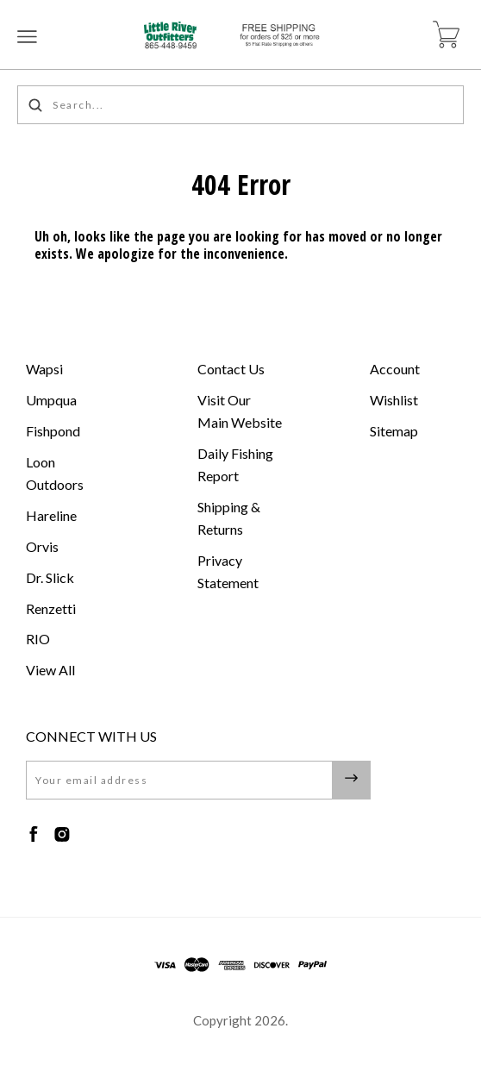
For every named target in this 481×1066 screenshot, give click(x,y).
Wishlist (394, 400)
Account (395, 369)
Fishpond (53, 431)
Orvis (42, 546)
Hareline (51, 515)
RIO (38, 638)
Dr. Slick (50, 577)
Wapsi (44, 369)
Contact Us (231, 369)
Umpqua (51, 400)
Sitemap (394, 431)
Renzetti (51, 608)
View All (50, 670)
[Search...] (240, 104)
